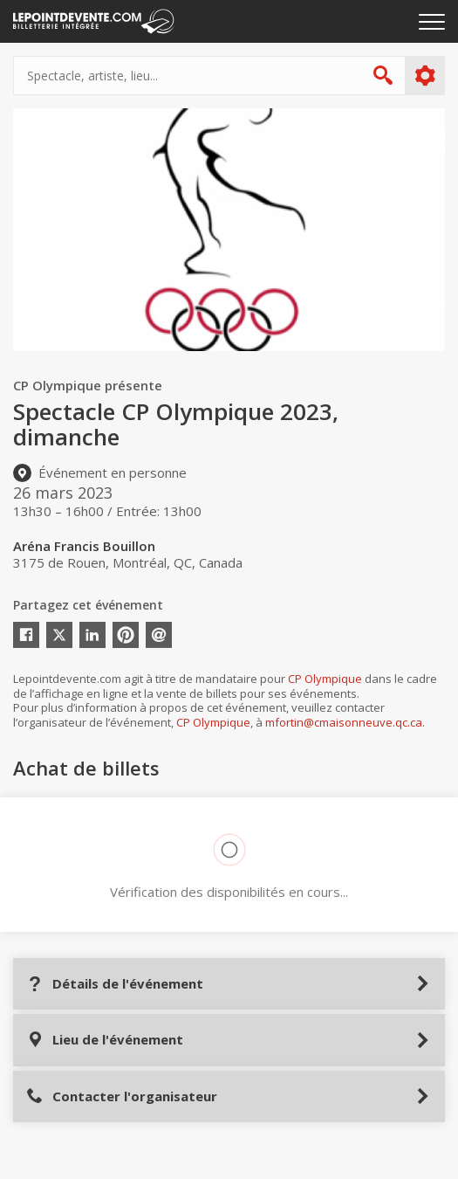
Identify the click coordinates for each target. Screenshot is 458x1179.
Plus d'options (424, 76)
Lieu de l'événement (104, 1040)
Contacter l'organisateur (121, 1096)
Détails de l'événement (114, 984)
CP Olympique (325, 678)
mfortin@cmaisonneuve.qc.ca (343, 722)
